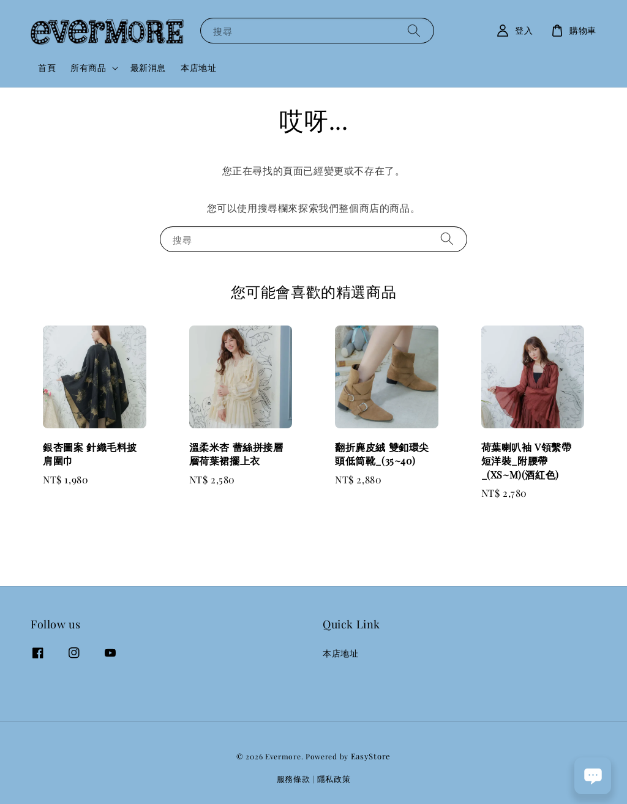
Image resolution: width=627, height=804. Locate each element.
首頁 (47, 67)
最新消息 (148, 67)
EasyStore (371, 756)
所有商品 (88, 67)
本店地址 (198, 67)
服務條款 (293, 778)
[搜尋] (414, 30)
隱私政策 (334, 778)
